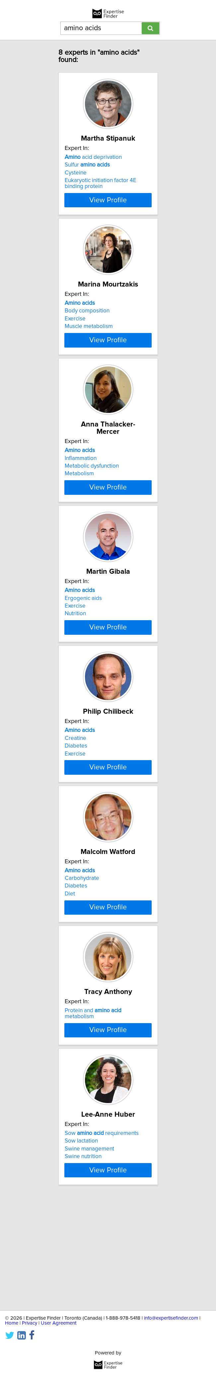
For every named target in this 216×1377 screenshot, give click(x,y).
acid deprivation (93, 164)
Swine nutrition (83, 1260)
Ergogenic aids (83, 632)
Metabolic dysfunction (92, 487)
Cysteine (76, 180)
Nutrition (75, 647)
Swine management (89, 1253)
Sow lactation (81, 1245)
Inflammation (81, 479)
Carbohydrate (82, 938)
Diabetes (76, 793)
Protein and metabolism (93, 1087)
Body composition (87, 325)
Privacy (29, 1323)
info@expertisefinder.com (171, 1318)
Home (11, 1323)
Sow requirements (102, 1237)
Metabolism (79, 494)
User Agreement (58, 1323)
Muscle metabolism (89, 341)
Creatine (75, 785)
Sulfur (87, 172)
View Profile (108, 207)
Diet (70, 954)
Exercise (75, 333)
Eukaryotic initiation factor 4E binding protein (100, 191)
